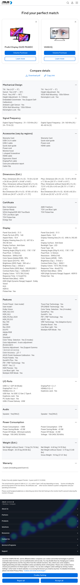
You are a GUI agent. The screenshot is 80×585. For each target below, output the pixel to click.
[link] (20, 59)
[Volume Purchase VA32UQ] (59, 53)
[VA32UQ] (59, 47)
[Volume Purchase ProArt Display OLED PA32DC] (20, 53)
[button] (67, 2)
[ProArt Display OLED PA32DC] (20, 47)
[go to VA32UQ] (59, 34)
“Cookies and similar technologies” (35, 571)
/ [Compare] (24, 502)
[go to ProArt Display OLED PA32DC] (20, 34)
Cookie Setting (40, 575)
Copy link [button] (49, 75)
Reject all (21, 581)
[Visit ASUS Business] (8, 502)
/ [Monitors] (18, 502)
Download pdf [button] (32, 75)
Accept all (59, 581)
